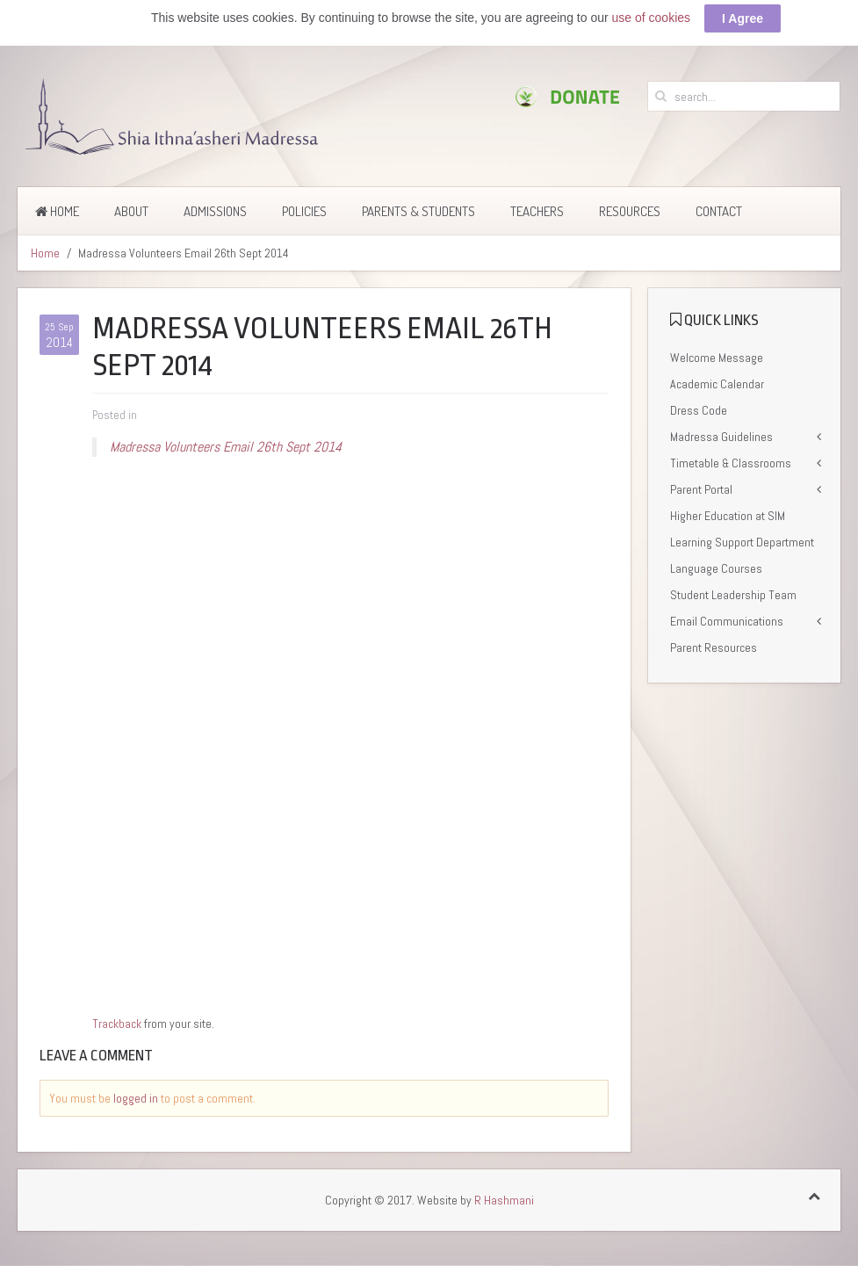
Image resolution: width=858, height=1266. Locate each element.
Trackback (116, 1023)
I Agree (742, 18)
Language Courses (716, 568)
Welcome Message (716, 357)
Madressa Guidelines (721, 437)
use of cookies (651, 18)
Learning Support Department (742, 542)
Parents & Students (418, 211)
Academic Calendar (717, 384)
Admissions (215, 211)
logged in (135, 1098)
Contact (719, 211)
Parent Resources (713, 647)
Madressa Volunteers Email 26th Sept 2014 (226, 447)
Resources (629, 211)
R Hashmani (504, 1200)
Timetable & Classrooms (730, 463)
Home (57, 211)
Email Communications (726, 621)
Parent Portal (701, 489)
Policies (304, 211)
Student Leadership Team (733, 595)
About (131, 211)
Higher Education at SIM (727, 516)
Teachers (537, 211)
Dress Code (698, 410)
